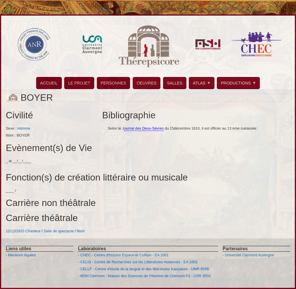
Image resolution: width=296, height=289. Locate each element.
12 (8, 231)
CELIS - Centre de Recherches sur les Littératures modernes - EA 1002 (138, 262)
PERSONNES (113, 83)
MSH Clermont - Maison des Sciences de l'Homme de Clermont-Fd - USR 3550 (145, 276)
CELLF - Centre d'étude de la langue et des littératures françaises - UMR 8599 (144, 269)
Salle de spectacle (59, 231)
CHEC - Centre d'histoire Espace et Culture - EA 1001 (124, 255)
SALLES (174, 83)
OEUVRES (146, 83)
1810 (20, 231)
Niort (81, 231)
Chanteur (33, 231)
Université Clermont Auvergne (249, 255)
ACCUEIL (49, 83)
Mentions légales (22, 255)
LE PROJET (79, 83)
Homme (23, 128)
